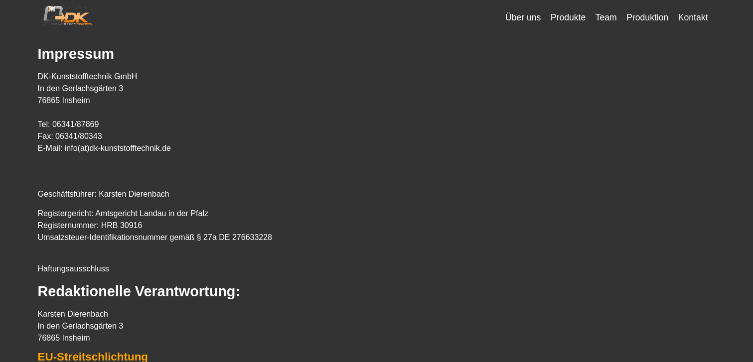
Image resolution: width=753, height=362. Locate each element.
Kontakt (693, 17)
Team (606, 17)
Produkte (568, 17)
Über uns (523, 17)
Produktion (647, 17)
